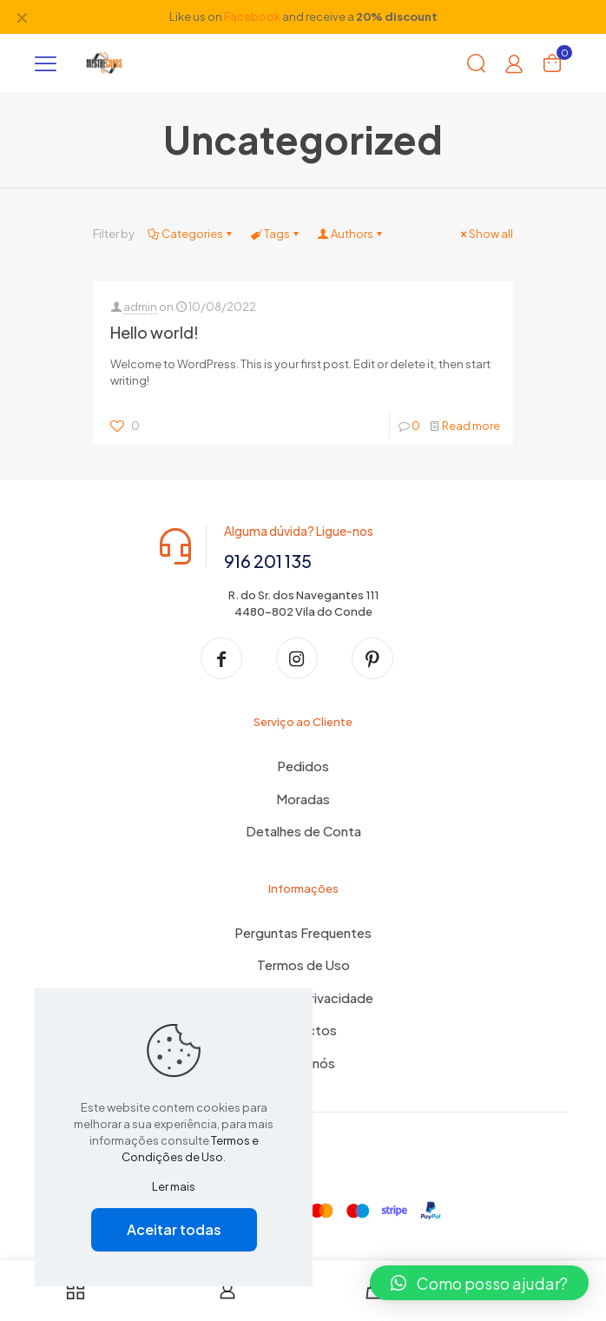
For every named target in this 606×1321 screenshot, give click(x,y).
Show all (485, 234)
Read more (471, 426)
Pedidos (303, 767)
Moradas (303, 799)
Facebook (252, 16)
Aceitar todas (174, 1229)
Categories (191, 234)
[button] (479, 1282)
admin (140, 307)
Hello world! (154, 332)
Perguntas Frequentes (303, 933)
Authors (351, 234)
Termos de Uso (303, 966)
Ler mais (173, 1186)
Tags (275, 234)
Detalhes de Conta (303, 832)
